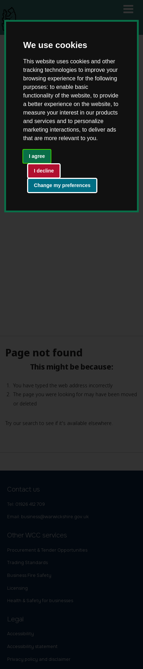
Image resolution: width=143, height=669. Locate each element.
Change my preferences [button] (62, 185)
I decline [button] (44, 171)
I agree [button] (37, 156)
